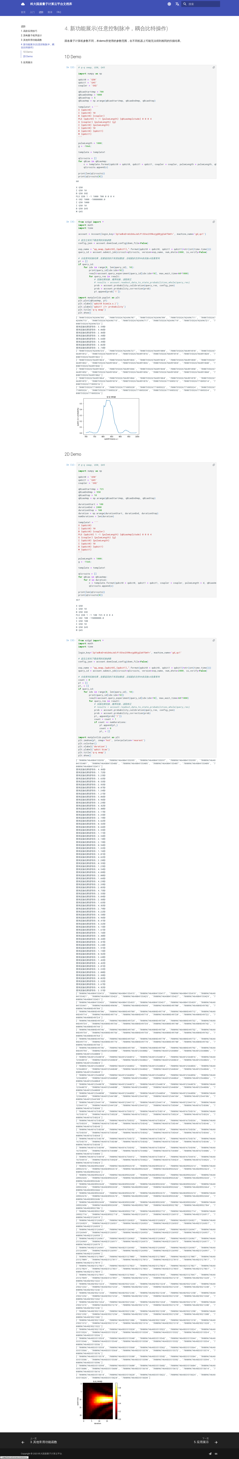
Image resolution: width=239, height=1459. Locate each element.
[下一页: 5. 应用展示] (204, 1441)
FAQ (59, 12)
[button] (213, 67)
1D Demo (28, 52)
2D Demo (28, 56)
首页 (23, 12)
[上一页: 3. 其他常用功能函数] (40, 1441)
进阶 (41, 12)
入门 (32, 12)
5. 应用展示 (27, 62)
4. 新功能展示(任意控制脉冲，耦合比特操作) (37, 46)
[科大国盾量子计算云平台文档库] (23, 4)
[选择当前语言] (177, 4)
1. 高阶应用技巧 (29, 31)
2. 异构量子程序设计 (31, 35)
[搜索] (200, 4)
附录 (50, 12)
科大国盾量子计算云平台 (50, 1453)
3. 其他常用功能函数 (31, 40)
